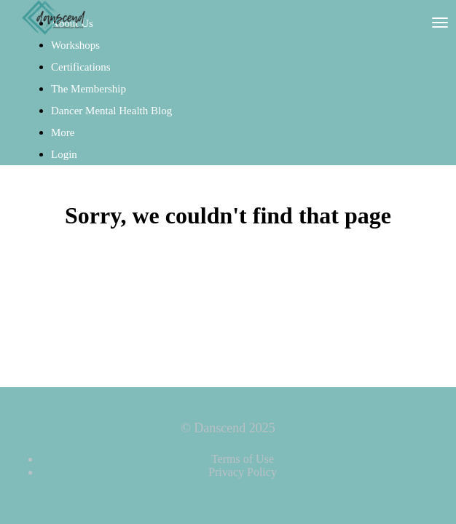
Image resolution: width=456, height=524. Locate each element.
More (64, 132)
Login (64, 154)
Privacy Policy (242, 472)
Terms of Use (242, 459)
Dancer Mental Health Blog (111, 110)
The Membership (88, 89)
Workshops (75, 45)
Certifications (81, 67)
